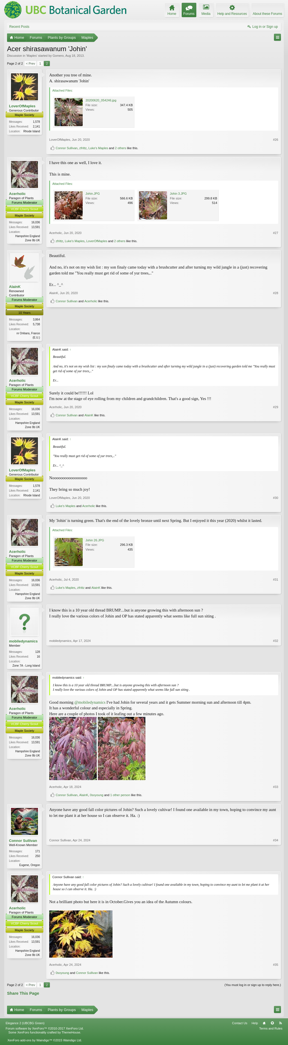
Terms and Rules (270, 1031)
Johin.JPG (93, 193)
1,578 (36, 121)
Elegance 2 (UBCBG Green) (25, 1026)
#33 (275, 789)
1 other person (120, 797)
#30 (275, 498)
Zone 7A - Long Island (26, 667)
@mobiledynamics (90, 704)
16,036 (35, 222)
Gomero (58, 55)
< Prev (30, 63)
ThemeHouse (71, 1035)
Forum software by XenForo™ (45, 1031)
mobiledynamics (23, 643)
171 (37, 853)
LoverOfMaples (22, 106)
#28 (275, 327)
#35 (275, 967)
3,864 (36, 319)
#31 (275, 589)
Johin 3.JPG (178, 193)
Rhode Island (31, 131)
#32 (275, 666)
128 (37, 653)
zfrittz (83, 148)
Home (264, 1026)
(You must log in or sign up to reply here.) (252, 987)
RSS (280, 1026)
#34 (275, 866)
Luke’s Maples (98, 148)
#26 (275, 139)
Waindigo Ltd (72, 1043)
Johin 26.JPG (95, 541)
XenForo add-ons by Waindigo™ (29, 1043)
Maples (32, 55)
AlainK (15, 287)
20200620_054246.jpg (101, 100)
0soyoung (97, 797)
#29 (275, 417)
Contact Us (239, 1026)
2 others (120, 148)
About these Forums (267, 14)
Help (254, 1026)
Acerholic (17, 194)
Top (272, 1026)
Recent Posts (19, 27)
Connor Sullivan (67, 148)
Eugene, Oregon (29, 867)
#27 (275, 233)
